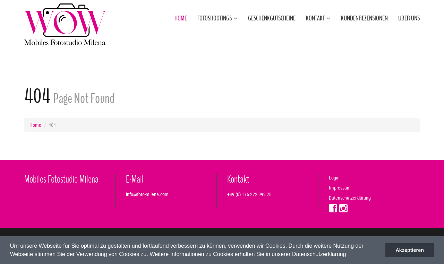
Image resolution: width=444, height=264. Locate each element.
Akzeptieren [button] (409, 250)
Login (334, 178)
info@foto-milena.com (147, 194)
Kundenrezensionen (364, 18)
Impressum (340, 188)
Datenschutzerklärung (350, 198)
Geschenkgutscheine (272, 18)
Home (180, 18)
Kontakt (318, 18)
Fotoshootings (217, 18)
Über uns (409, 18)
